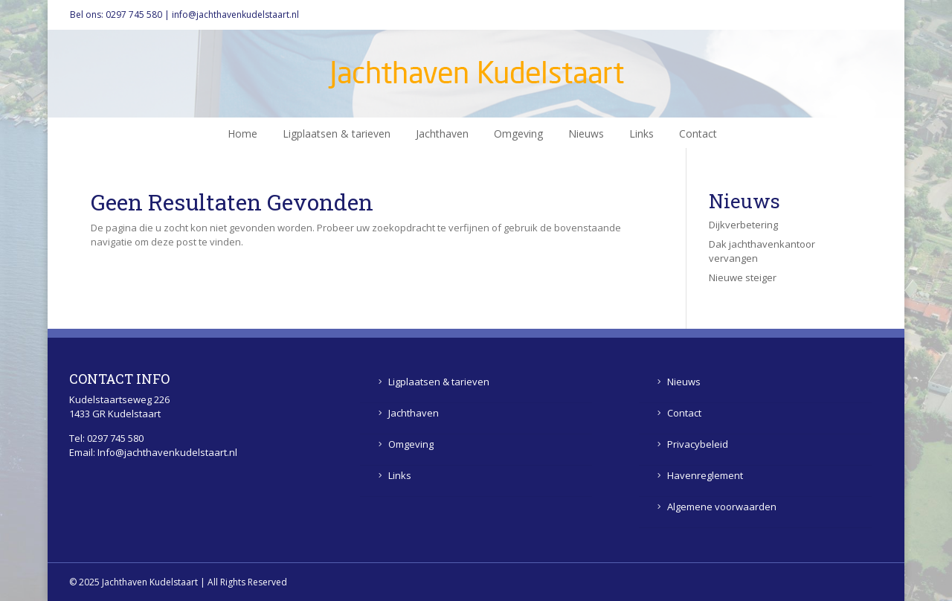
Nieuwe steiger (742, 277)
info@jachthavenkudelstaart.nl (235, 14)
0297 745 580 (134, 14)
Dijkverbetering (743, 224)
